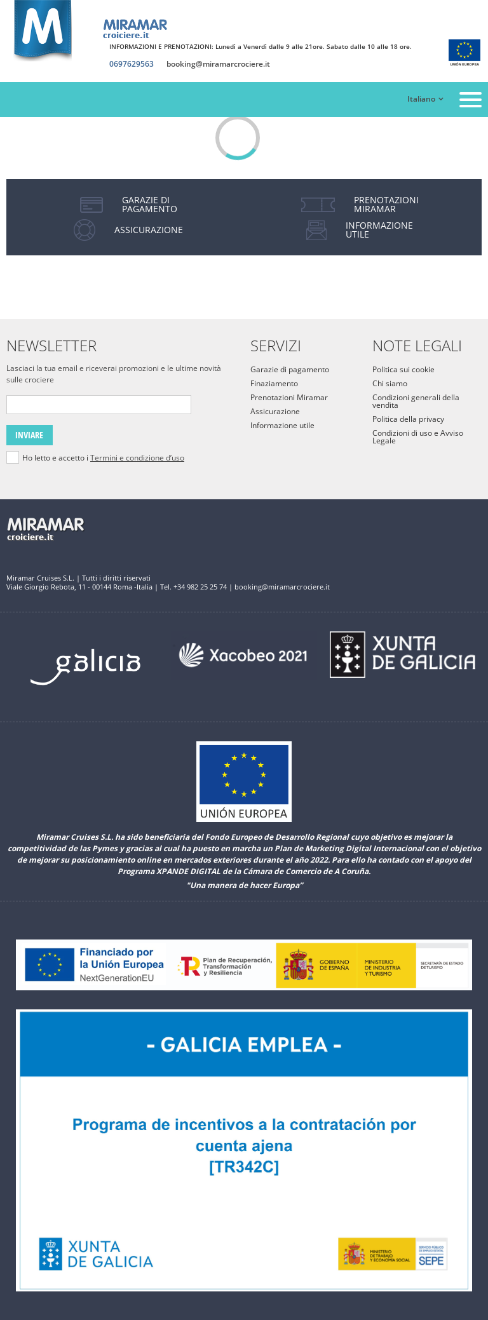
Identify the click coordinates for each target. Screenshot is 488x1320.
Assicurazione (275, 411)
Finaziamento (274, 383)
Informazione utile (282, 425)
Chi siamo (389, 383)
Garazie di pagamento (289, 369)
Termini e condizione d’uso (137, 457)
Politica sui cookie (403, 369)
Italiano (421, 98)
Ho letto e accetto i (103, 458)
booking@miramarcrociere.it (218, 64)
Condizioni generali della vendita (415, 401)
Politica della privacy (408, 419)
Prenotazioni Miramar (289, 397)
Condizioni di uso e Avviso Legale (417, 437)
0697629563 (131, 64)
